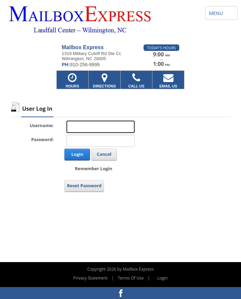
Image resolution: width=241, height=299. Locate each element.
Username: (42, 125)
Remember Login (93, 168)
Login (77, 154)
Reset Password (84, 185)
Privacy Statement (90, 278)
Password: (42, 139)
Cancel (104, 154)
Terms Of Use (131, 278)
